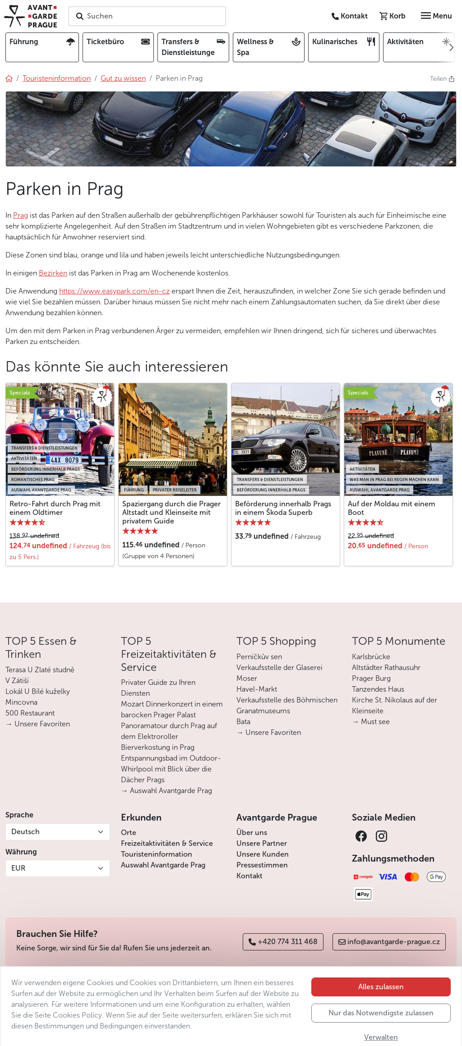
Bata (243, 721)
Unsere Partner (261, 843)
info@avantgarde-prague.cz (389, 941)
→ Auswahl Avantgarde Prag (166, 790)
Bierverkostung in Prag (157, 747)
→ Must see (371, 721)
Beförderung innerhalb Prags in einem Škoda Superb (283, 508)
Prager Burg (371, 678)
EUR (18, 868)
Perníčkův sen (259, 656)
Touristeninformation (156, 854)
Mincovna (21, 702)
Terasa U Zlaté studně (39, 669)
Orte (128, 832)
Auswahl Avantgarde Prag (163, 865)
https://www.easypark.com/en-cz (114, 291)
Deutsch (25, 831)
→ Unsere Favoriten (37, 724)
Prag (20, 215)
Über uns (251, 832)
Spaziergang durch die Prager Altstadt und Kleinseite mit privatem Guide (171, 512)
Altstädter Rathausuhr (386, 667)
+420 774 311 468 (283, 941)
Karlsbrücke (371, 656)
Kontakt (249, 876)
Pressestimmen (262, 865)
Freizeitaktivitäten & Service (167, 843)
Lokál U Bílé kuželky (37, 691)
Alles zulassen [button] (381, 1002)
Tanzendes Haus (378, 689)
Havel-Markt (256, 689)
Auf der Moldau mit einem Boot (391, 508)
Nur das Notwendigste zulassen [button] (381, 1028)
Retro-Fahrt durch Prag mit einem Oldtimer (55, 508)
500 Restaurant (30, 713)
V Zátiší (17, 680)
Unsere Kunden (262, 854)
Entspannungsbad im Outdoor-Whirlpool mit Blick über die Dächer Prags (171, 769)
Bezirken (53, 273)
